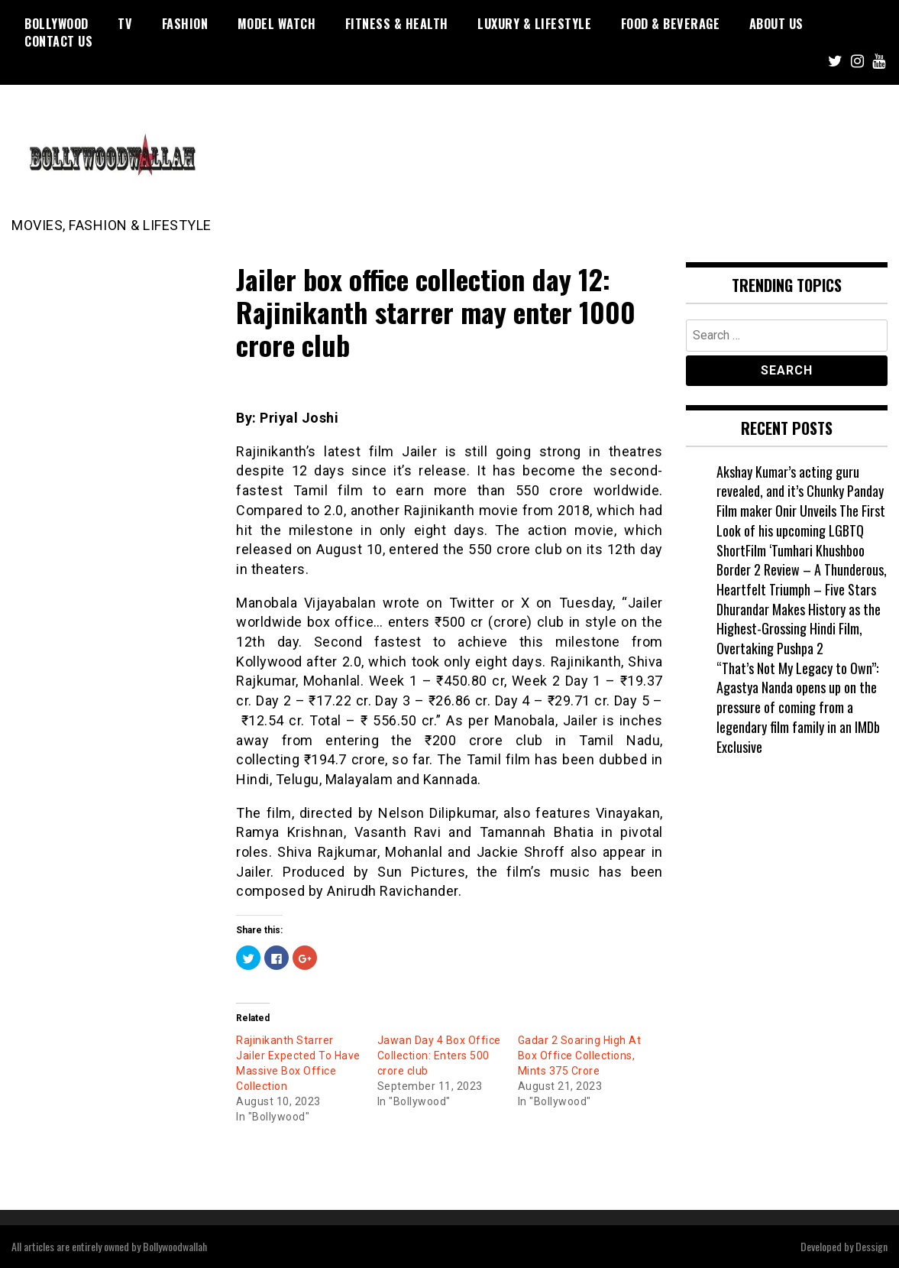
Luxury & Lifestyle (534, 24)
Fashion (185, 24)
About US (776, 24)
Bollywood (56, 24)
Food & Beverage (670, 24)
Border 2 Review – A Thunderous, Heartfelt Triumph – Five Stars (801, 579)
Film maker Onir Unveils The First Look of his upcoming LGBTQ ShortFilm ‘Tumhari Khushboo (800, 530)
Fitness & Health (396, 24)
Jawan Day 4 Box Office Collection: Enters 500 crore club (439, 1055)
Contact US (58, 41)
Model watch (277, 24)
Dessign (871, 1246)
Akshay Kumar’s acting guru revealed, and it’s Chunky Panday (800, 481)
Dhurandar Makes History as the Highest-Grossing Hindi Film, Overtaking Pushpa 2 (798, 628)
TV (125, 24)
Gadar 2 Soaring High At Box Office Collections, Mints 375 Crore (580, 1055)
